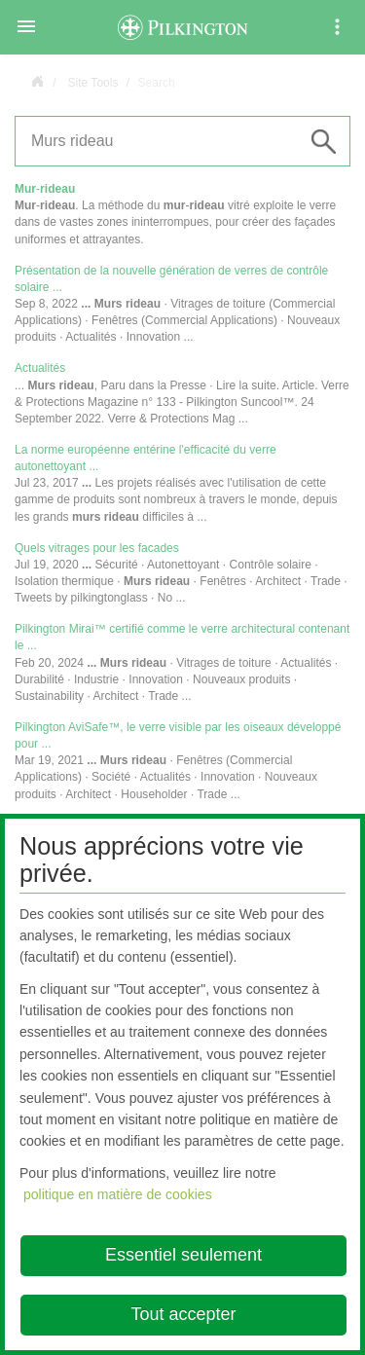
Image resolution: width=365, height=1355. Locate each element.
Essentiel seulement (183, 1254)
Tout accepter (183, 1314)
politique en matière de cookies (117, 1194)
